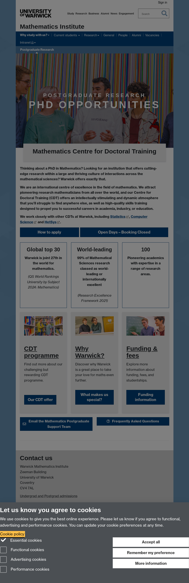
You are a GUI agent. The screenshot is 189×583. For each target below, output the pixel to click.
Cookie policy (12, 534)
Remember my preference (151, 552)
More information (151, 563)
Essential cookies (21, 540)
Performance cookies (24, 570)
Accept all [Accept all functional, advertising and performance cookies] (151, 542)
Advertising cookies (23, 560)
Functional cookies (22, 550)
